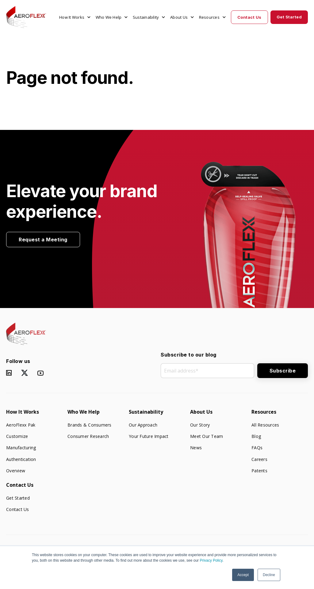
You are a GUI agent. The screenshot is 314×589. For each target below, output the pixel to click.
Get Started (289, 16)
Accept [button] (243, 575)
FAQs (256, 448)
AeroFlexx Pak (20, 425)
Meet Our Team (206, 436)
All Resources (265, 425)
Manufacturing (21, 448)
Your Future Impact (149, 436)
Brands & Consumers (89, 425)
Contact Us (249, 17)
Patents (259, 471)
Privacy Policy (211, 560)
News (196, 448)
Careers (259, 459)
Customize (17, 436)
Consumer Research (88, 436)
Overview (15, 471)
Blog (256, 436)
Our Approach (143, 425)
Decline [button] (269, 575)
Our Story (200, 425)
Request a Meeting (43, 239)
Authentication (21, 459)
